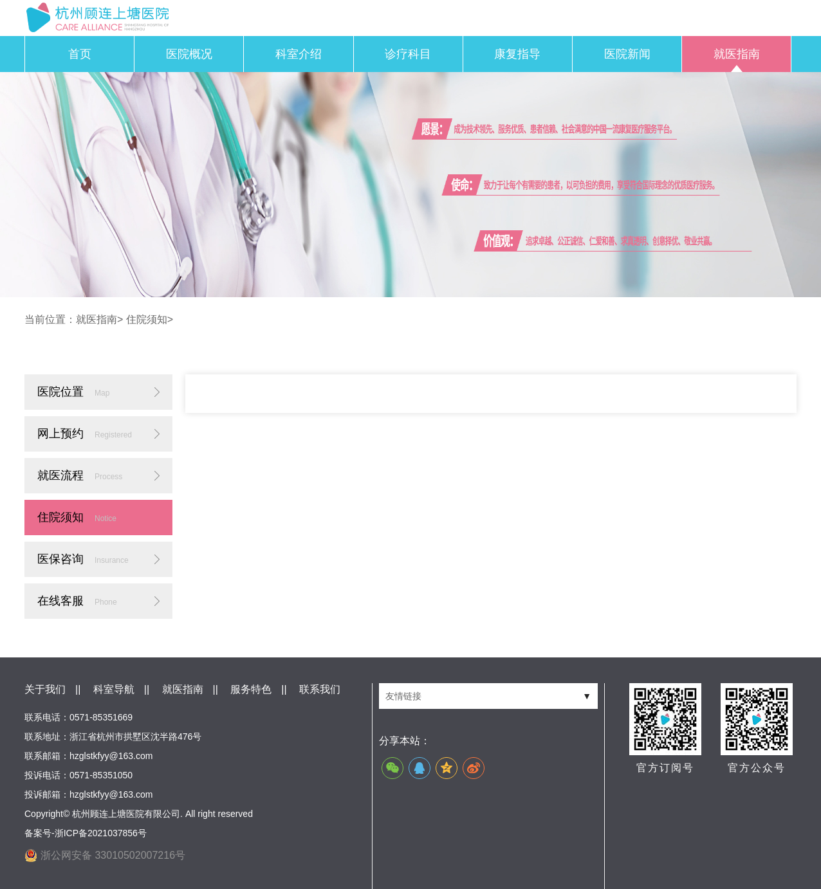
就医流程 (79, 475)
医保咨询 (83, 559)
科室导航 (113, 689)
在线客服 (77, 600)
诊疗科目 (408, 54)
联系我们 (319, 689)
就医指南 (737, 54)
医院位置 (73, 391)
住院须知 (146, 319)
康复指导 (517, 54)
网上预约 (84, 433)
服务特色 (251, 689)
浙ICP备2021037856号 (101, 833)
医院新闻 (627, 54)
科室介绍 (298, 54)
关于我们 (45, 689)
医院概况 (189, 54)
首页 (79, 54)
